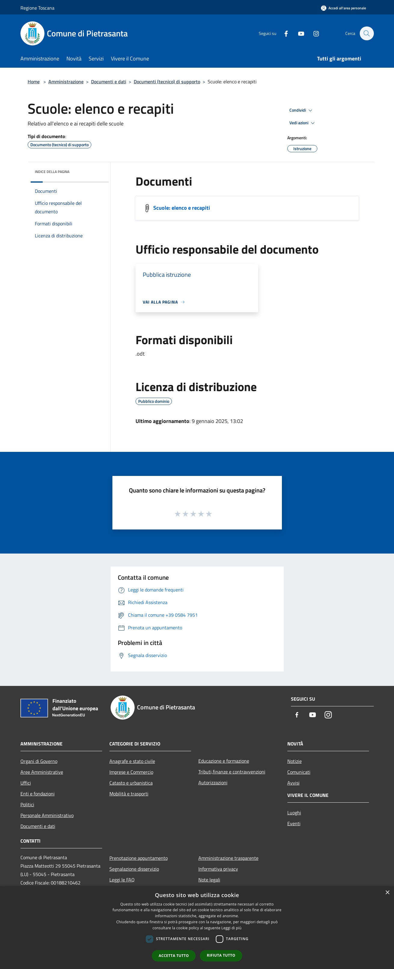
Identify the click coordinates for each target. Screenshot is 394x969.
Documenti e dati (108, 81)
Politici (27, 804)
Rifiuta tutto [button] (221, 955)
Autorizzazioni (213, 782)
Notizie (294, 761)
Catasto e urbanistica (131, 782)
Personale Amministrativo (47, 815)
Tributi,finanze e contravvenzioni (231, 771)
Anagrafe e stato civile (132, 761)
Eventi (294, 823)
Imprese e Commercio (131, 772)
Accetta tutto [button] (174, 955)
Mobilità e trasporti (128, 793)
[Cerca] (366, 33)
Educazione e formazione (223, 760)
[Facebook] (283, 33)
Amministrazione (66, 81)
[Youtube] (298, 33)
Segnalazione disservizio (134, 868)
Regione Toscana (37, 7)
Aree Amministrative (41, 772)
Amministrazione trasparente (228, 858)
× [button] (387, 892)
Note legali (209, 879)
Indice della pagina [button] (52, 171)
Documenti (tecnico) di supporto (167, 81)
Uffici (25, 782)
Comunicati (298, 772)
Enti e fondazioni (37, 793)
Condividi (301, 110)
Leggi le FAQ (122, 879)
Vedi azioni (302, 123)
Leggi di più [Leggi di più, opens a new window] (231, 927)
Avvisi (293, 782)
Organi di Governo (38, 761)
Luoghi (294, 812)
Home (34, 81)
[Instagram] (313, 33)
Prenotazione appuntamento (138, 858)
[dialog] (197, 927)
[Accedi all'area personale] (343, 8)
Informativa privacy (218, 868)
